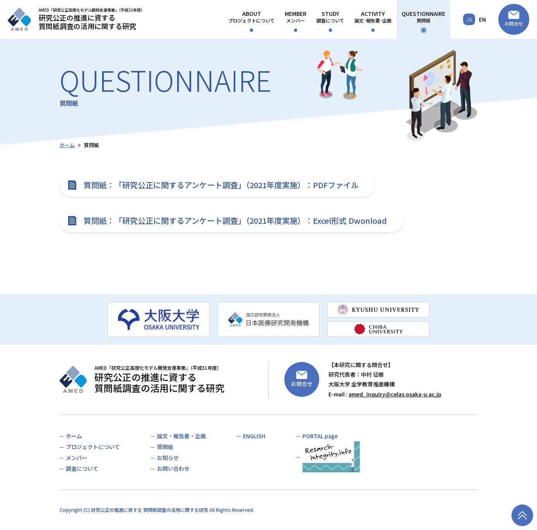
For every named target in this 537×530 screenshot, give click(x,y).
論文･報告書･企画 (373, 17)
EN (482, 19)
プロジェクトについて (251, 17)
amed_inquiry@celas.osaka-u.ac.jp (395, 394)
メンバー (295, 17)
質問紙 (423, 17)
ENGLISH (254, 436)
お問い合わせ (173, 468)
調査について (330, 17)
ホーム (67, 145)
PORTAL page (320, 436)
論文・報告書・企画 (181, 436)
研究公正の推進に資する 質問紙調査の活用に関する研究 (149, 509)
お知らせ (168, 457)
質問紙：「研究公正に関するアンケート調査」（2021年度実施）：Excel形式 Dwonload (235, 220)
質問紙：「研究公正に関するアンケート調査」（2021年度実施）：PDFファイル (221, 184)
